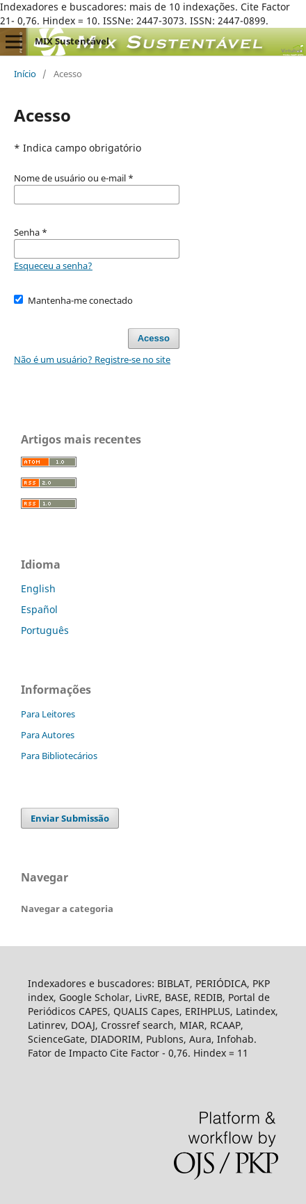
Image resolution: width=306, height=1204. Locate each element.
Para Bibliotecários (59, 755)
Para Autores (47, 735)
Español (39, 609)
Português (45, 630)
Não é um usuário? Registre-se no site (92, 359)
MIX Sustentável (72, 41)
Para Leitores (48, 714)
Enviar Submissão (70, 818)
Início (25, 73)
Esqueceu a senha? (53, 265)
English (38, 588)
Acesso (154, 338)
